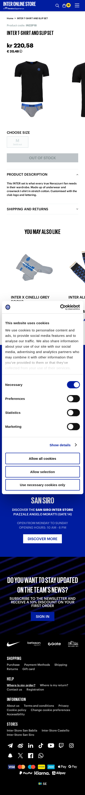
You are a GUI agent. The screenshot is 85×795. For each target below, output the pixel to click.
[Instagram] (71, 745)
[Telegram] (10, 745)
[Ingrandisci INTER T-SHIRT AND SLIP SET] (31, 89)
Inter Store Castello (55, 730)
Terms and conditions (39, 706)
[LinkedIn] (30, 745)
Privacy (63, 706)
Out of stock (42, 158)
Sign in (42, 616)
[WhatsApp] (40, 755)
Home (10, 18)
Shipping (60, 665)
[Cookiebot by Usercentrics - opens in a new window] (60, 307)
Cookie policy (16, 710)
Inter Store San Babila (22, 730)
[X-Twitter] (20, 755)
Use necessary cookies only (42, 485)
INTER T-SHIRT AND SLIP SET (32, 18)
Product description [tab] (27, 174)
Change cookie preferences (50, 710)
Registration (35, 689)
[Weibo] (20, 745)
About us (13, 706)
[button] (42, 783)
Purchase (13, 665)
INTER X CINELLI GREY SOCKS (30, 299)
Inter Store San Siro (20, 735)
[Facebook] (30, 755)
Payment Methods (37, 665)
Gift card (28, 669)
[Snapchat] (10, 755)
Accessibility (16, 714)
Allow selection (42, 471)
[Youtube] (51, 745)
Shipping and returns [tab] (27, 209)
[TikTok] (40, 745)
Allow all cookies (42, 458)
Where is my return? (54, 685)
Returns (12, 669)
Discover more (42, 539)
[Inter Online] (19, 5)
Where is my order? (21, 685)
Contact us (14, 689)
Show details (60, 445)
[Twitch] (61, 745)
